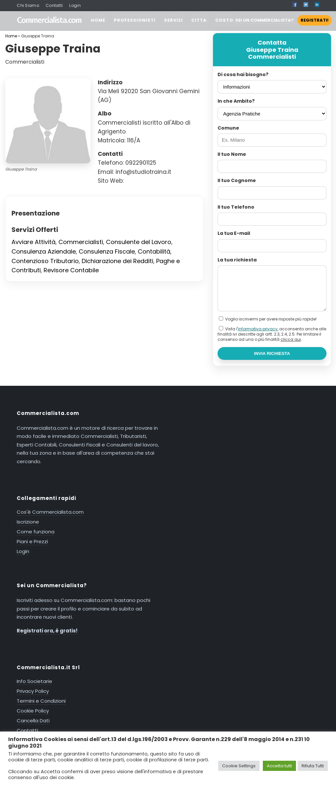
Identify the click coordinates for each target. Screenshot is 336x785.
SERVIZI (173, 20)
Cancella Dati (33, 720)
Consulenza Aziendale (43, 251)
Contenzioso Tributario (45, 261)
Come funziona (35, 531)
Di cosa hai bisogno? (243, 74)
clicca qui (291, 339)
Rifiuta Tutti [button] (313, 766)
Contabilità (154, 251)
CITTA (199, 20)
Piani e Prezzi (32, 541)
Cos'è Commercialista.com (50, 511)
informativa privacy (258, 329)
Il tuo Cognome (237, 180)
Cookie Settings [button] (239, 766)
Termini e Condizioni (41, 700)
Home (11, 36)
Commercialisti (80, 242)
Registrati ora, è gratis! (47, 630)
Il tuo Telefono (236, 207)
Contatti (54, 5)
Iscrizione (28, 521)
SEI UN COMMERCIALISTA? (283, 20)
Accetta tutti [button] (279, 766)
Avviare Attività (33, 242)
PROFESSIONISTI (135, 20)
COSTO (224, 20)
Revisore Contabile (71, 270)
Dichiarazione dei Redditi (117, 261)
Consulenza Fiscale (107, 251)
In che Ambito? (236, 101)
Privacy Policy (33, 691)
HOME (98, 20)
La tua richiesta (237, 260)
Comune (228, 128)
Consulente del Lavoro (138, 242)
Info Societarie (34, 681)
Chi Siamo (28, 5)
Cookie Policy (33, 710)
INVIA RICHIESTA (272, 353)
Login (75, 5)
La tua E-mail (234, 233)
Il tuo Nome (232, 154)
